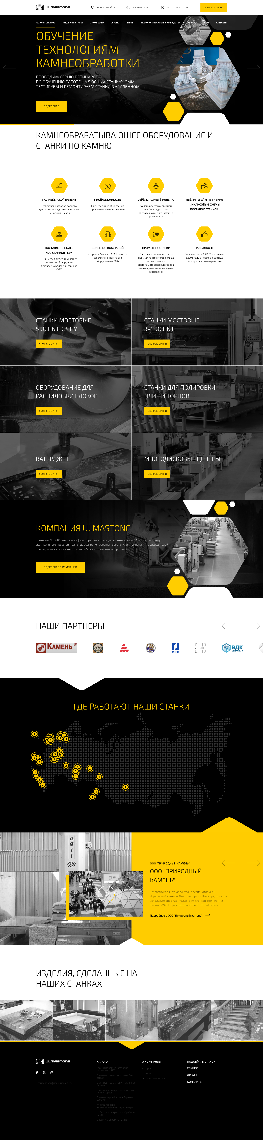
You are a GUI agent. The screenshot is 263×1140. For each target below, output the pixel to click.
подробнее (51, 106)
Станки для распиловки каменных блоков (116, 1083)
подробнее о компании (60, 567)
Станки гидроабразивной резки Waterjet (115, 1098)
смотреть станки (48, 343)
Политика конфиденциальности (54, 1083)
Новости (146, 1073)
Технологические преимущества (160, 22)
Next (253, 68)
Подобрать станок (72, 22)
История (146, 1068)
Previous (9, 68)
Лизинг (130, 22)
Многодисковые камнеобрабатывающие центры (115, 1106)
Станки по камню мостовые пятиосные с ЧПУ (112, 1069)
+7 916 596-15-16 (140, 8)
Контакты (221, 22)
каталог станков (45, 22)
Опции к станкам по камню (112, 1119)
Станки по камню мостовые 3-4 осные (115, 1076)
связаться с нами (214, 7)
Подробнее (176, 915)
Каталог (103, 1061)
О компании (97, 22)
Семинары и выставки (154, 1078)
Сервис (115, 22)
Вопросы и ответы (198, 22)
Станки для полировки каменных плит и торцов (115, 1091)
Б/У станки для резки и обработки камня (116, 1113)
